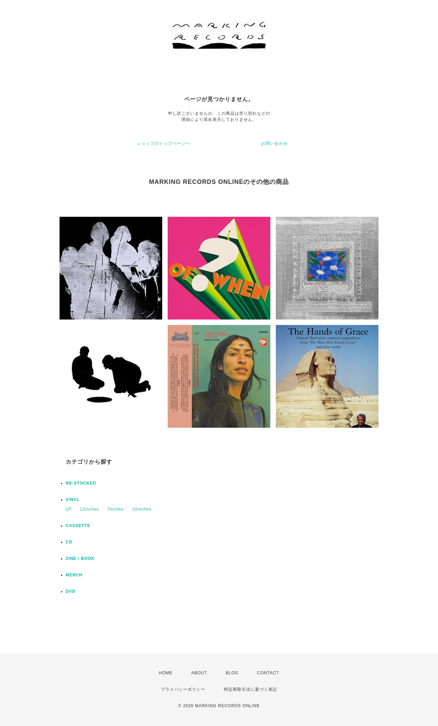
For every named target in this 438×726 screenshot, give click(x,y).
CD (69, 542)
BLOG (232, 673)
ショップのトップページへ (163, 143)
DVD (70, 591)
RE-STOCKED (81, 483)
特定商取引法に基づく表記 (250, 689)
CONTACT (268, 673)
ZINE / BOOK (80, 558)
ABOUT (199, 673)
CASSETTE (78, 525)
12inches (89, 509)
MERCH (74, 575)
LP (69, 509)
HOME (166, 673)
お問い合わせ (274, 143)
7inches (115, 509)
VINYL (72, 499)
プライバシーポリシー (183, 689)
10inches (141, 509)
